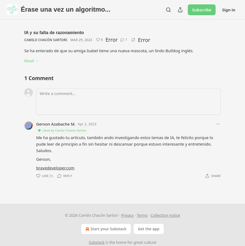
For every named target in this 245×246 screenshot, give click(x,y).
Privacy (127, 215)
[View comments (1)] (124, 40)
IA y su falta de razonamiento (54, 32)
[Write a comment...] (128, 101)
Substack (97, 242)
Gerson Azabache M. (56, 124)
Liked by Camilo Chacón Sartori (62, 130)
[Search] (168, 9)
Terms (142, 215)
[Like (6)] (99, 40)
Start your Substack (105, 229)
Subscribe (201, 9)
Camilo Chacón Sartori (45, 40)
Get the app (148, 228)
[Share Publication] (180, 9)
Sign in (228, 9)
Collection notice (165, 215)
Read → (31, 60)
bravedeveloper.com (55, 167)
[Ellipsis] (218, 124)
